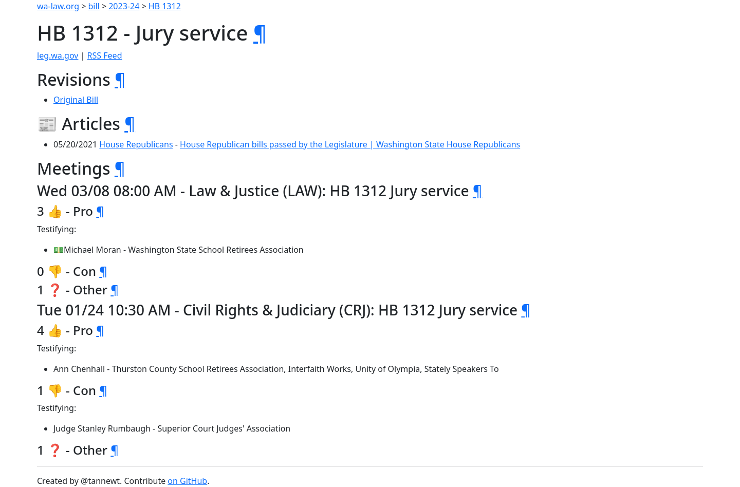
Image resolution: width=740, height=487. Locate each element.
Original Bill (75, 99)
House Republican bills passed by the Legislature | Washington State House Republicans (350, 144)
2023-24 (123, 6)
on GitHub (187, 480)
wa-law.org (58, 6)
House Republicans (136, 144)
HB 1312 (165, 6)
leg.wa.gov (57, 55)
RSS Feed (104, 55)
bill (94, 6)
